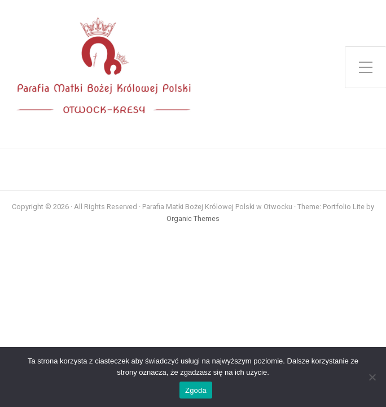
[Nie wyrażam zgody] (372, 377)
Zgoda (196, 390)
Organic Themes (193, 218)
